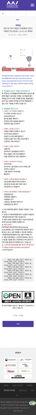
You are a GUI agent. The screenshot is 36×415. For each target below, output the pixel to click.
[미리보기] (21, 261)
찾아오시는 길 (23, 390)
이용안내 (6, 385)
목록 (18, 324)
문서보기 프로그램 (17, 385)
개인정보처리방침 (9, 390)
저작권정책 (29, 385)
